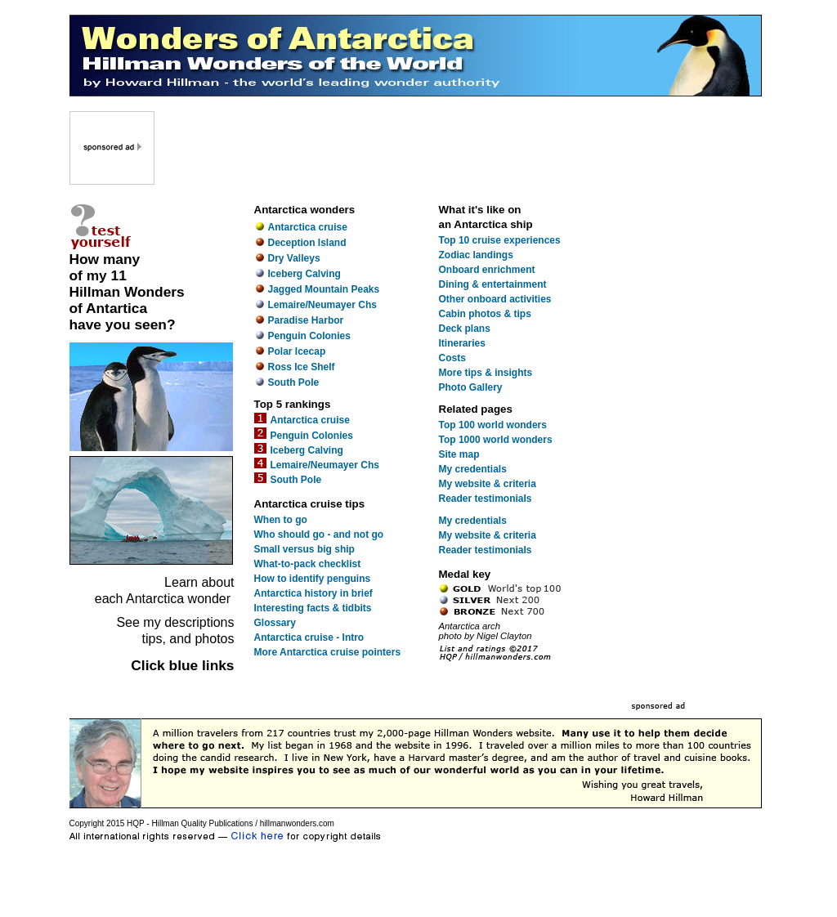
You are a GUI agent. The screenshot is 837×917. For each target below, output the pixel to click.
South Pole (294, 382)
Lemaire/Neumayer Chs (322, 305)
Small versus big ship (304, 549)
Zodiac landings (476, 255)
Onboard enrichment (487, 269)
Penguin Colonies (309, 336)
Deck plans (464, 328)
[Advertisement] (459, 148)
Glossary (275, 622)
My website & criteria (487, 484)
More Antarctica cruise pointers (327, 652)
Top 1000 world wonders (496, 439)
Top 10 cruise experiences (500, 240)
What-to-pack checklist (307, 564)
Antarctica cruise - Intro (309, 637)
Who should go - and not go (319, 534)
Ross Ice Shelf (301, 367)
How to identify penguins (312, 578)
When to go (280, 520)
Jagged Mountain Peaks (324, 289)
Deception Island (307, 242)
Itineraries (462, 343)
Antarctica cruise (307, 227)
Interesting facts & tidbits (313, 608)
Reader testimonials (485, 498)
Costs (452, 358)
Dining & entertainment (493, 284)
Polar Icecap (297, 351)
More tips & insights (486, 372)
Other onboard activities (495, 299)
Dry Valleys (294, 258)
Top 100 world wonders (493, 425)
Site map (459, 454)
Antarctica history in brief (313, 593)
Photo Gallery (471, 387)
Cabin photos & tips (485, 314)
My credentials (473, 469)
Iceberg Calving (304, 274)
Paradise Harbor (306, 320)
